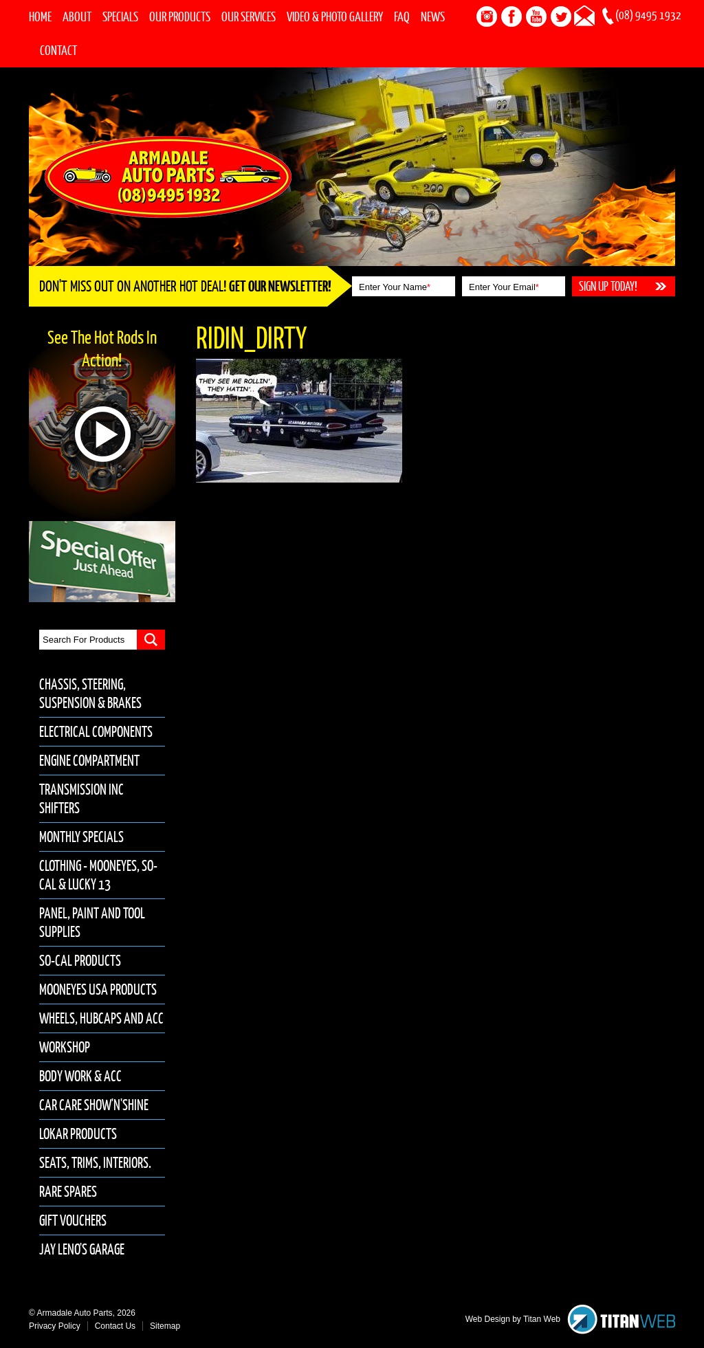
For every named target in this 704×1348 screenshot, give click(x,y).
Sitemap (165, 1326)
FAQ (402, 16)
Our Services (248, 16)
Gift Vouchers (73, 1220)
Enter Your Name (394, 287)
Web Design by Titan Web (512, 1319)
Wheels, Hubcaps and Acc (101, 1018)
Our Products (179, 16)
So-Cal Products (80, 960)
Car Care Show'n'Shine (93, 1105)
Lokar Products (78, 1134)
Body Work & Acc (80, 1076)
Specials (120, 16)
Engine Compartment (89, 760)
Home (40, 16)
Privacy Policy (54, 1326)
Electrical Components (96, 731)
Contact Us (115, 1326)
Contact (58, 50)
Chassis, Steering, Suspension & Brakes (90, 693)
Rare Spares (68, 1191)
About (77, 16)
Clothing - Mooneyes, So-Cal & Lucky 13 (98, 875)
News (433, 16)
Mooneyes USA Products (98, 989)
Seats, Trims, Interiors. (95, 1162)
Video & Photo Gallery (335, 16)
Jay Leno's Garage (81, 1249)
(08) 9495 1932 (648, 15)
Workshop (64, 1047)
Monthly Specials (81, 837)
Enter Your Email (504, 287)
